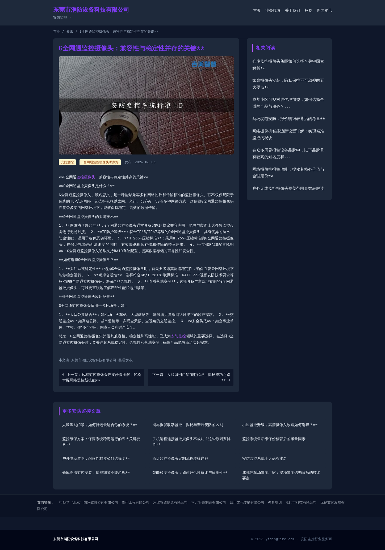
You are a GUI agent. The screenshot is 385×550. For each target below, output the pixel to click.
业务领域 (272, 10)
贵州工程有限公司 (135, 502)
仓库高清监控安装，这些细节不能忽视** (96, 472)
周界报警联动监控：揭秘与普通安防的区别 (187, 424)
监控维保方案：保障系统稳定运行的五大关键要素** (101, 441)
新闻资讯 (324, 10)
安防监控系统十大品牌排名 (264, 458)
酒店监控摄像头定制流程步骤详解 (180, 458)
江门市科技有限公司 (301, 502)
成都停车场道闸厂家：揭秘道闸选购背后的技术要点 (281, 475)
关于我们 (292, 10)
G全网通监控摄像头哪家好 (100, 162)
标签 (308, 10)
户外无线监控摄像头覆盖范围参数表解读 (288, 188)
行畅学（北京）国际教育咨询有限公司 (88, 502)
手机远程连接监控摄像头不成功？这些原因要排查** (191, 441)
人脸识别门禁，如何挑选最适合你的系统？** (99, 424)
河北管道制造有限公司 (170, 502)
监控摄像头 (86, 177)
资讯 (69, 31)
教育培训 (275, 502)
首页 (257, 10)
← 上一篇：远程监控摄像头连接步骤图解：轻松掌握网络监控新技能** (101, 377)
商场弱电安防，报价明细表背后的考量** (288, 118)
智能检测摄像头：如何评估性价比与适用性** (190, 472)
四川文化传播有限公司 (247, 502)
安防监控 (178, 336)
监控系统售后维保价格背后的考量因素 (274, 438)
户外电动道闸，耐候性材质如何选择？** (96, 458)
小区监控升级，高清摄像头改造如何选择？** (279, 424)
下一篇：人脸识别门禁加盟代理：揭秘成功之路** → (191, 377)
